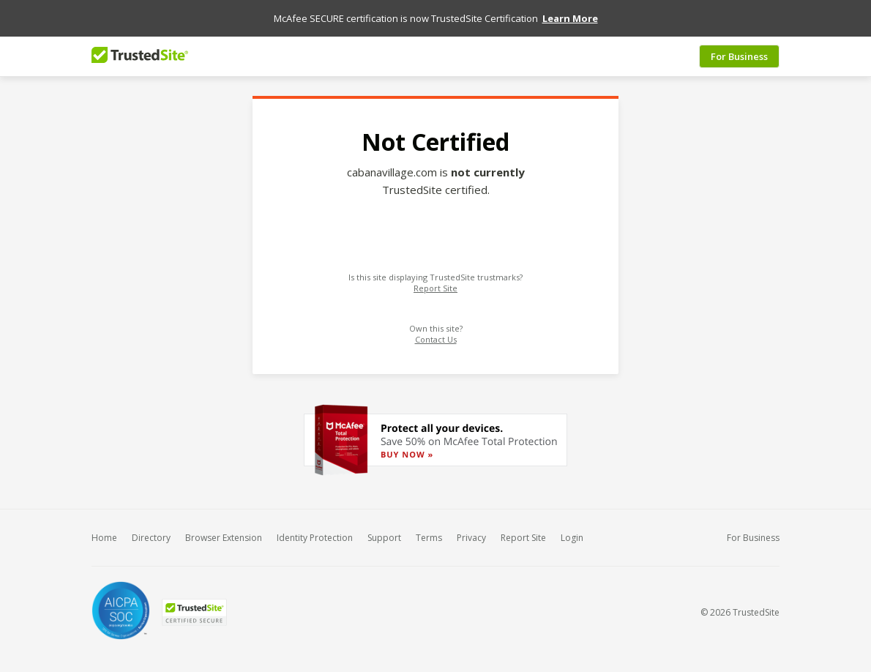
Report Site (435, 285)
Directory (151, 535)
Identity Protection (315, 535)
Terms (429, 535)
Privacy (471, 535)
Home (104, 535)
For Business (739, 53)
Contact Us (436, 337)
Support (384, 535)
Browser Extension (223, 535)
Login (572, 535)
